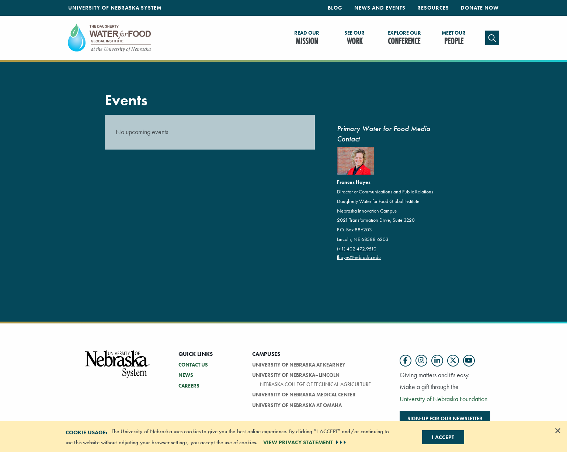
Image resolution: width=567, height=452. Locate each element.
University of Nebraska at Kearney (298, 364)
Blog (335, 7)
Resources (433, 7)
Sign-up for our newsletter (445, 418)
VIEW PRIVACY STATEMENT (305, 442)
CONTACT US (193, 364)
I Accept (443, 437)
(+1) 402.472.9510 (356, 248)
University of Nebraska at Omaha (297, 405)
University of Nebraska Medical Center (304, 394)
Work (354, 38)
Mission (306, 38)
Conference (404, 38)
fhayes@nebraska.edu (359, 257)
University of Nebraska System (114, 7)
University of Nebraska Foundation (443, 399)
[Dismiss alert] (557, 430)
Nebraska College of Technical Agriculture (315, 384)
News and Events (380, 7)
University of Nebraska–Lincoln (296, 375)
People (454, 38)
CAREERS (188, 385)
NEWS (185, 375)
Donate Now (480, 7)
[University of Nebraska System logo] (117, 368)
